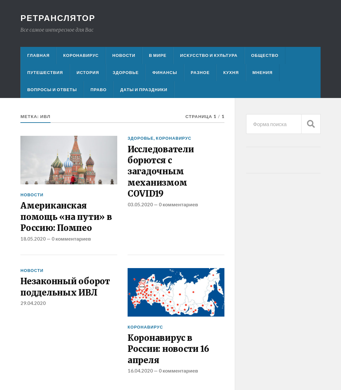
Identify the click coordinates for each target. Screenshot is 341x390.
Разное (200, 72)
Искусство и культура (209, 55)
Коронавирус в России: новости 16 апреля (168, 349)
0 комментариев (71, 239)
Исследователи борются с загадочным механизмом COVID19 (161, 171)
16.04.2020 (140, 371)
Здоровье (126, 72)
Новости (123, 55)
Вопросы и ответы (52, 89)
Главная (38, 55)
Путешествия (45, 72)
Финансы (164, 72)
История (87, 72)
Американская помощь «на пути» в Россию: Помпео (66, 216)
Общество (264, 55)
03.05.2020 (140, 204)
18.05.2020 (33, 239)
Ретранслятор (57, 18)
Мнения (263, 72)
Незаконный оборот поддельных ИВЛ (65, 287)
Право (98, 89)
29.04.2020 (33, 303)
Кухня (231, 72)
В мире (157, 55)
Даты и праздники (143, 89)
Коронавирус (81, 55)
